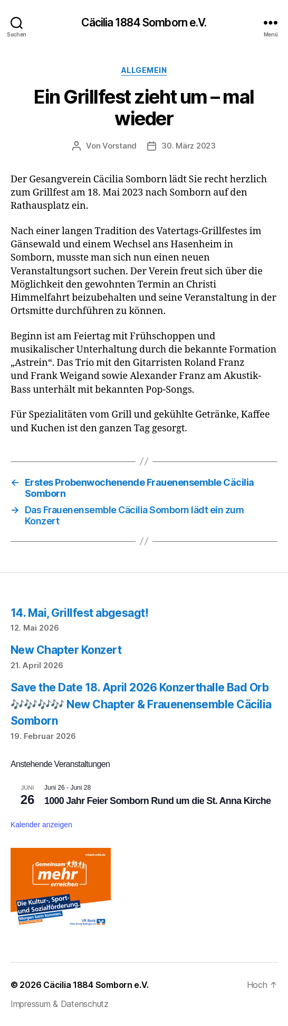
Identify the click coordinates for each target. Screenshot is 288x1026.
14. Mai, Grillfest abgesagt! (79, 613)
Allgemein (144, 70)
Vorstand (119, 146)
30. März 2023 (188, 146)
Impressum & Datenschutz (60, 1004)
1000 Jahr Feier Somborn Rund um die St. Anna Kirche (157, 801)
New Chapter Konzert (66, 650)
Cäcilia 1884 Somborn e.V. (143, 22)
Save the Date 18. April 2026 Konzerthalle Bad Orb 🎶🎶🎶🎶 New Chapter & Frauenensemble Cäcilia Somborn (141, 704)
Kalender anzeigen (41, 824)
